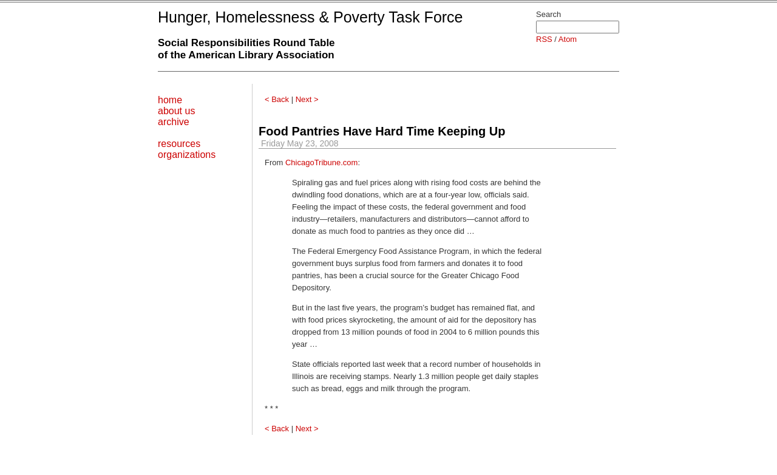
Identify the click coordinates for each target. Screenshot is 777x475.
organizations (186, 154)
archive (173, 122)
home (170, 100)
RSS (544, 39)
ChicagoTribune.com (321, 162)
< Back (277, 99)
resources (179, 143)
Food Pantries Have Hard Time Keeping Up (382, 131)
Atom (567, 39)
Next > (307, 99)
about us (176, 111)
